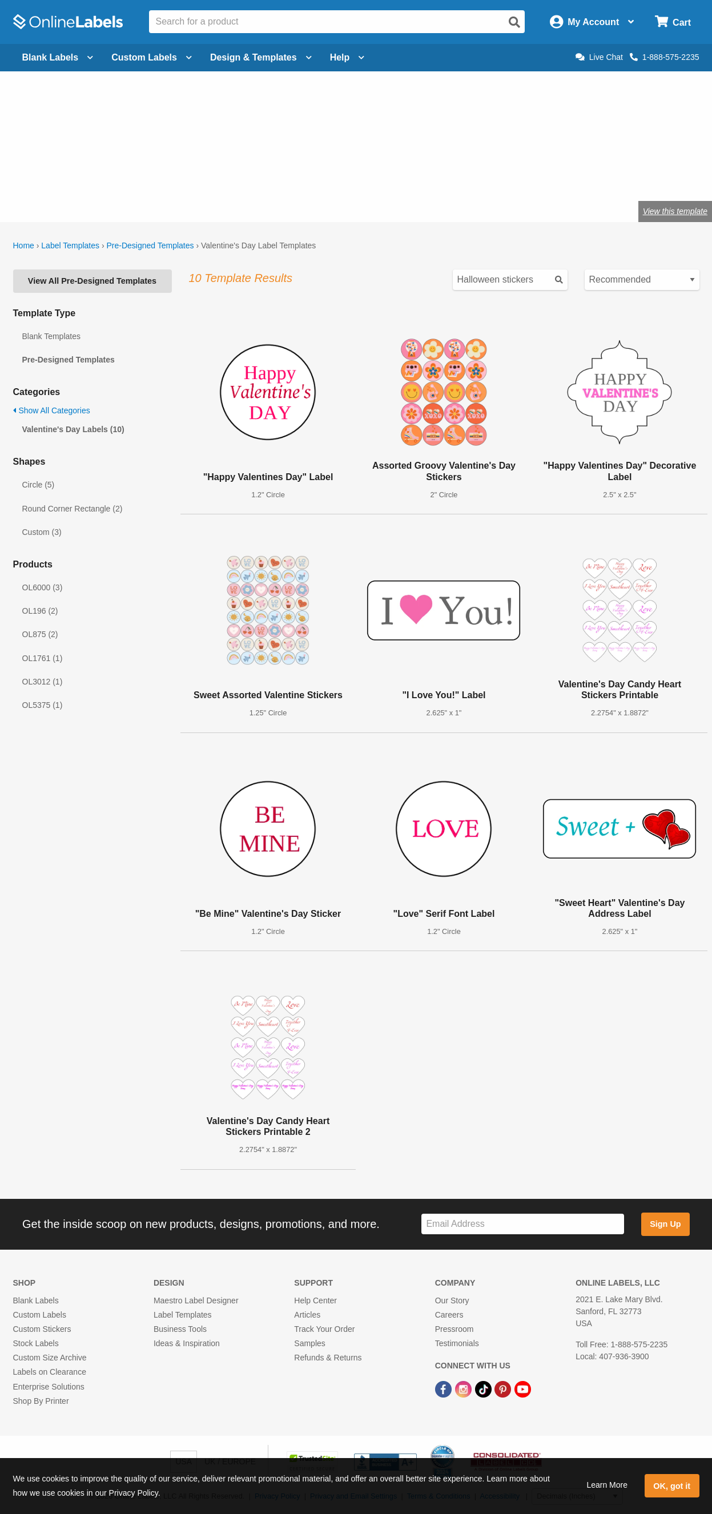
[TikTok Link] (484, 1388)
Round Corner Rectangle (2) (72, 508)
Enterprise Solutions (49, 1386)
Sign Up (665, 1224)
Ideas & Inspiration (187, 1343)
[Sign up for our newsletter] (522, 1224)
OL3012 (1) (42, 681)
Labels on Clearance (49, 1371)
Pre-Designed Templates (150, 245)
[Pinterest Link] (503, 1388)
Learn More (606, 1484)
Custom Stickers (42, 1329)
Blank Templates (51, 336)
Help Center (315, 1300)
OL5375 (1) (42, 705)
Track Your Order (324, 1329)
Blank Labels (36, 1300)
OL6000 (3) (42, 587)
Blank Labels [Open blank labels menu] (58, 57)
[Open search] (514, 22)
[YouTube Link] (522, 1388)
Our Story (452, 1300)
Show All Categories (51, 410)
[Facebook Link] (444, 1388)
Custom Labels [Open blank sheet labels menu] (151, 57)
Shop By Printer (41, 1401)
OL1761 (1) (42, 658)
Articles (307, 1314)
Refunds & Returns (327, 1357)
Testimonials (457, 1343)
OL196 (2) (40, 610)
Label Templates (70, 245)
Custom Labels (39, 1314)
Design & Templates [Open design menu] (261, 57)
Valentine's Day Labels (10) (73, 429)
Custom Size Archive (50, 1357)
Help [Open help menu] (347, 57)
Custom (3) (42, 532)
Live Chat (599, 57)
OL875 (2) (40, 634)
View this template (675, 211)
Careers (449, 1314)
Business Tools (180, 1329)
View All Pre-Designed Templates (92, 280)
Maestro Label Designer (196, 1300)
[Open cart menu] (672, 22)
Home (23, 245)
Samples (309, 1343)
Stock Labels (36, 1343)
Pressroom (454, 1329)
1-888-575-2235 (664, 57)
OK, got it (671, 1486)
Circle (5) (38, 484)
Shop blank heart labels (277, 174)
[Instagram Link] (464, 1388)
